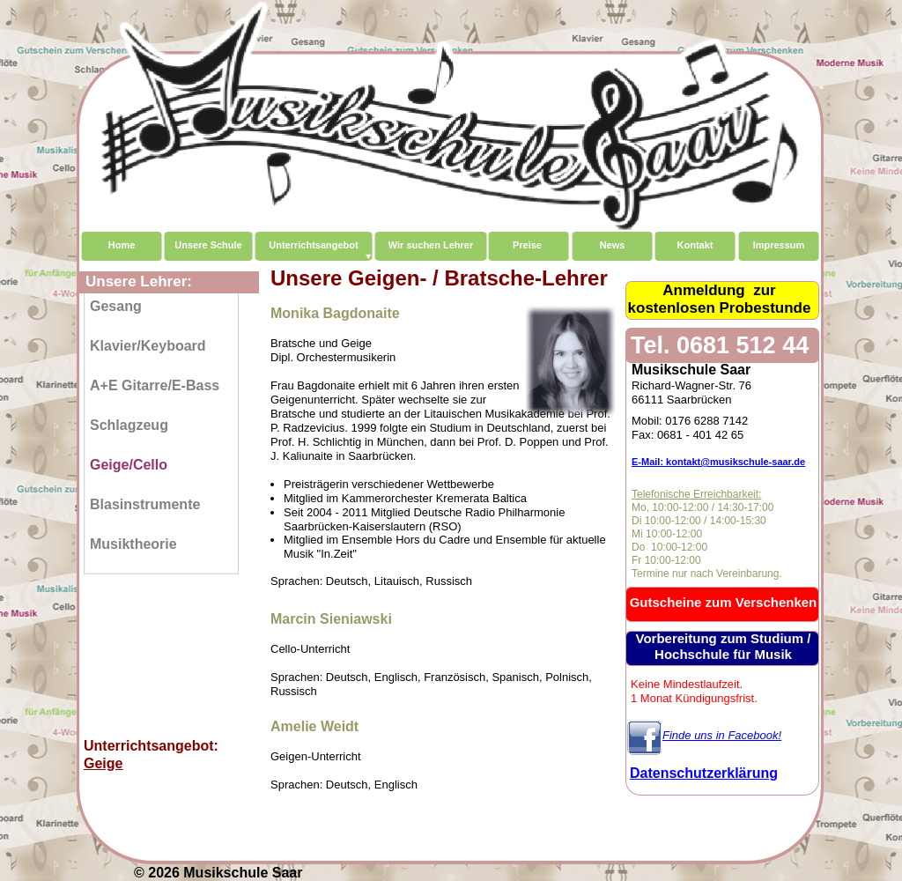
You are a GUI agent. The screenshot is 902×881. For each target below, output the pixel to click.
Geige (103, 763)
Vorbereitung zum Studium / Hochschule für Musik (723, 646)
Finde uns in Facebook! (721, 735)
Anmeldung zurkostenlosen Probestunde (719, 299)
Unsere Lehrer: (138, 281)
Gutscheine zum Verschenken (723, 602)
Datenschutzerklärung (704, 773)
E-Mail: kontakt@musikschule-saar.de (718, 461)
